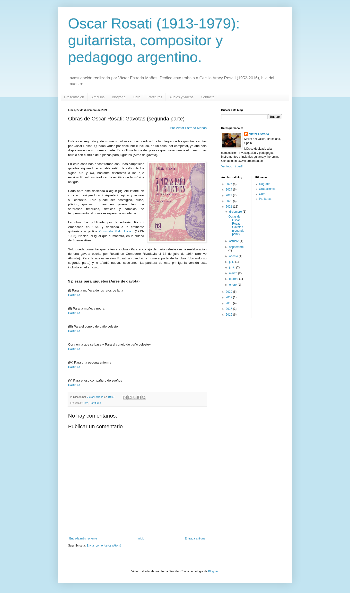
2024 (229, 189)
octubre (234, 241)
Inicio (141, 538)
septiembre (236, 247)
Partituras (155, 97)
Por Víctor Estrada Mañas (188, 128)
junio (232, 267)
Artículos (98, 97)
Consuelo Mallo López (116, 231)
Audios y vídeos (181, 97)
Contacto (207, 97)
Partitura (74, 295)
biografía (265, 184)
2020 (229, 291)
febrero (234, 279)
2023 (229, 195)
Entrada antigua (195, 538)
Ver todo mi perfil (232, 166)
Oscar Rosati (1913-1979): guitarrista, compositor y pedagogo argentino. (154, 40)
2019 (229, 297)
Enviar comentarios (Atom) (104, 545)
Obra (136, 97)
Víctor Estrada (259, 134)
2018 (229, 303)
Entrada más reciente (83, 538)
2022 (229, 201)
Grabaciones (267, 189)
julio (232, 262)
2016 (229, 314)
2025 (229, 184)
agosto (234, 256)
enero (233, 284)
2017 (229, 308)
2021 (229, 206)
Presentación (74, 97)
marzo (233, 273)
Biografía (118, 97)
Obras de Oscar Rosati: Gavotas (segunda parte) (236, 225)
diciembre (236, 211)
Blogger (213, 571)
